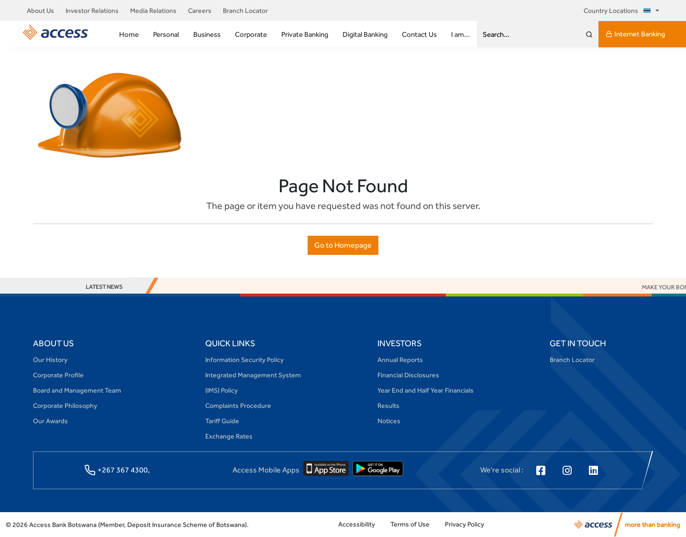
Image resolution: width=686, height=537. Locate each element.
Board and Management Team (77, 390)
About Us (40, 10)
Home (129, 34)
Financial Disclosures (408, 375)
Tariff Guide (222, 421)
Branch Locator (245, 10)
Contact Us (419, 34)
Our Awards (50, 421)
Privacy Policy (464, 524)
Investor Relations (92, 10)
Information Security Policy (244, 359)
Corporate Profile (58, 375)
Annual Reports (400, 359)
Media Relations (153, 10)
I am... (460, 34)
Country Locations (619, 10)
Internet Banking (635, 34)
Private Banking (304, 34)
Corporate (251, 34)
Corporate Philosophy (65, 405)
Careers (199, 10)
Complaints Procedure (238, 405)
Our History (50, 359)
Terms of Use (410, 524)
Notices (388, 421)
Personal (166, 34)
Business (207, 34)
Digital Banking (365, 34)
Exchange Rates (229, 436)
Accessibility (356, 524)
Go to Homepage (343, 245)
